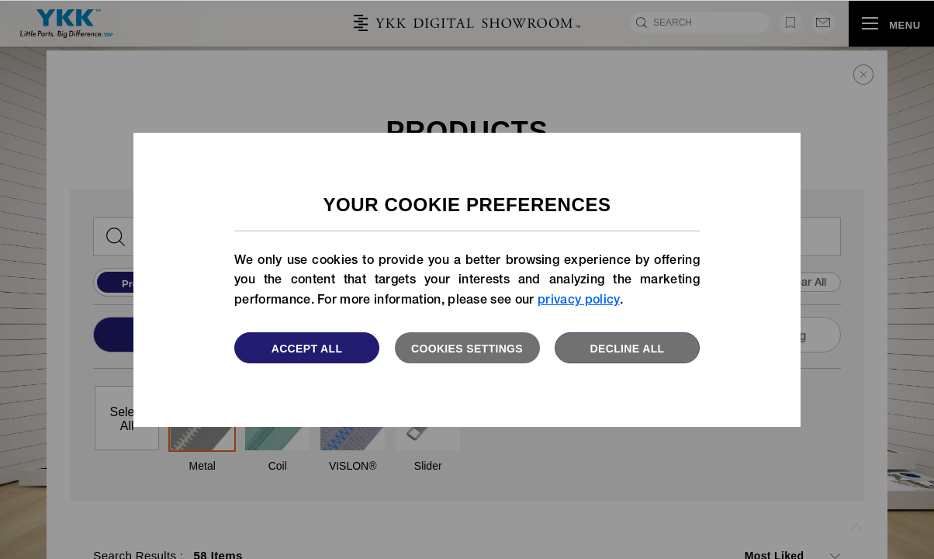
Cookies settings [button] (467, 348)
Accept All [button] (307, 348)
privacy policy (578, 301)
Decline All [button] (627, 348)
